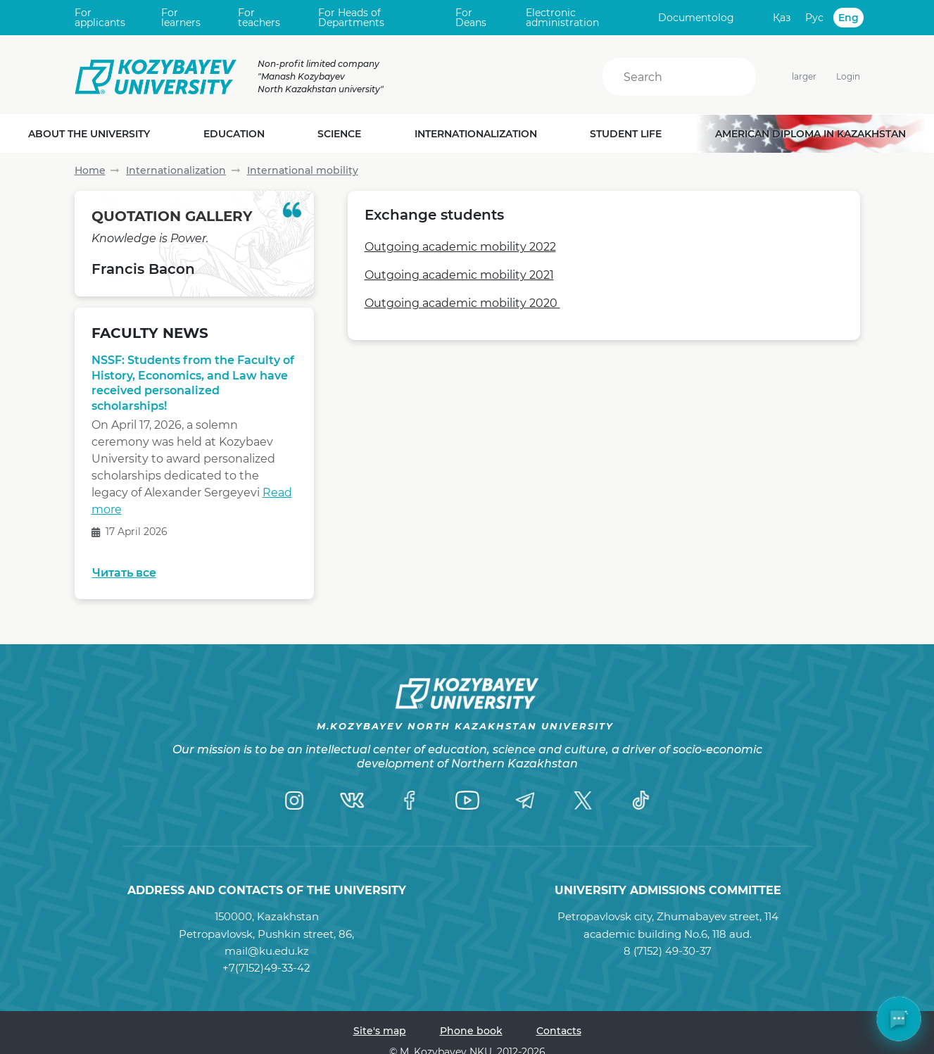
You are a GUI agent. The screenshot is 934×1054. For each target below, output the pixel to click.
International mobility (302, 170)
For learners (181, 18)
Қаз (781, 17)
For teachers (259, 18)
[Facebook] (410, 800)
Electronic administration (562, 18)
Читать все (124, 572)
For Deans (470, 18)
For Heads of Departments (351, 18)
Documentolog (696, 18)
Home (90, 170)
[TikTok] (640, 800)
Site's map (379, 1030)
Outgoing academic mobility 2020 (462, 303)
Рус (814, 17)
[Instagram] (294, 800)
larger (796, 76)
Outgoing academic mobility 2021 (459, 275)
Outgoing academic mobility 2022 (460, 246)
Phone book (471, 1030)
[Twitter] (583, 800)
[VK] (352, 800)
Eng (848, 17)
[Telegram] (525, 800)
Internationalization (176, 170)
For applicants (100, 18)
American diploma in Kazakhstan (810, 133)
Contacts (558, 1030)
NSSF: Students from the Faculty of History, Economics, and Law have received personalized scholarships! (192, 383)
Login (848, 76)
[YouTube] (467, 800)
